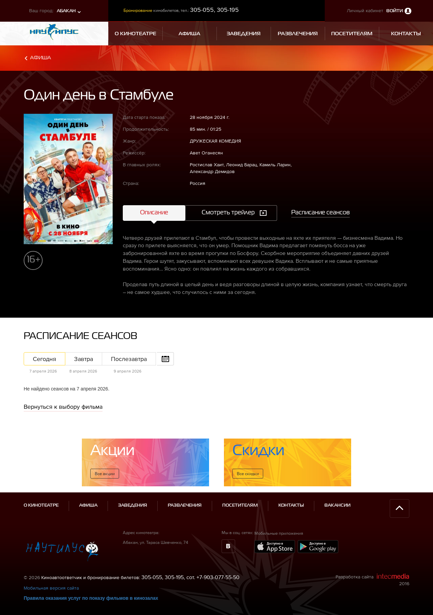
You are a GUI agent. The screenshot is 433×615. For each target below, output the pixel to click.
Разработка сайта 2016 (372, 579)
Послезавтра (129, 358)
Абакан (66, 11)
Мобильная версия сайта (51, 588)
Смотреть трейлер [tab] (228, 213)
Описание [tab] (154, 213)
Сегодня (44, 358)
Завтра (83, 358)
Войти (394, 11)
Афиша (40, 57)
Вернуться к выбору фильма (63, 406)
